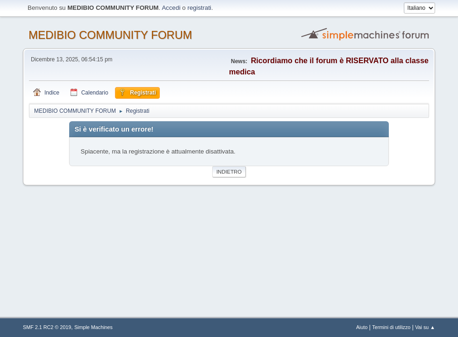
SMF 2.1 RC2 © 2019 (47, 327)
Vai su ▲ (425, 327)
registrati (199, 7)
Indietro (229, 172)
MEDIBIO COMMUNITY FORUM (110, 35)
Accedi (171, 7)
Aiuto (362, 327)
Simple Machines (93, 327)
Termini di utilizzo (391, 327)
